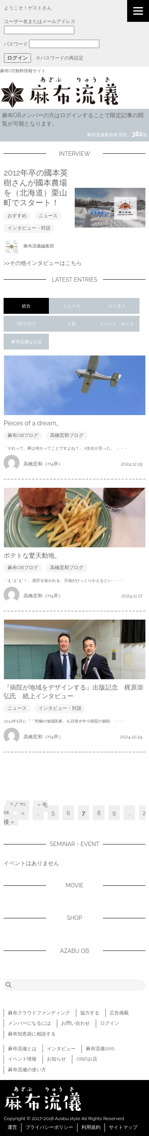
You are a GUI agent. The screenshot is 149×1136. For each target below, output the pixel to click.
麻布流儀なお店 (26, 341)
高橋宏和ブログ (66, 435)
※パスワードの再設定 (59, 58)
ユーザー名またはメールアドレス (39, 21)
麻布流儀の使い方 (27, 1069)
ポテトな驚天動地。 (32, 555)
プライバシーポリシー (49, 1127)
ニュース (48, 215)
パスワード (16, 44)
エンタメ (117, 306)
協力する (89, 1013)
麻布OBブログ (23, 435)
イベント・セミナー (116, 326)
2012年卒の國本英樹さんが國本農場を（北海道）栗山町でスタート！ (36, 187)
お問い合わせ (75, 1023)
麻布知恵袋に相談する (32, 1034)
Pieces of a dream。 (33, 423)
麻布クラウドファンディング (39, 1013)
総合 (26, 306)
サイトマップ (123, 1127)
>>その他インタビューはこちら (43, 262)
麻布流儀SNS (100, 1048)
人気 (71, 324)
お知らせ (56, 1059)
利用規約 (91, 1127)
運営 (12, 1127)
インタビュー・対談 (29, 228)
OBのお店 (86, 1059)
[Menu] (138, 11)
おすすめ (17, 215)
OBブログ (26, 324)
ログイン (109, 1023)
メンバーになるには (29, 1023)
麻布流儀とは (22, 1048)
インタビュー (61, 1048)
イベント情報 (22, 1059)
